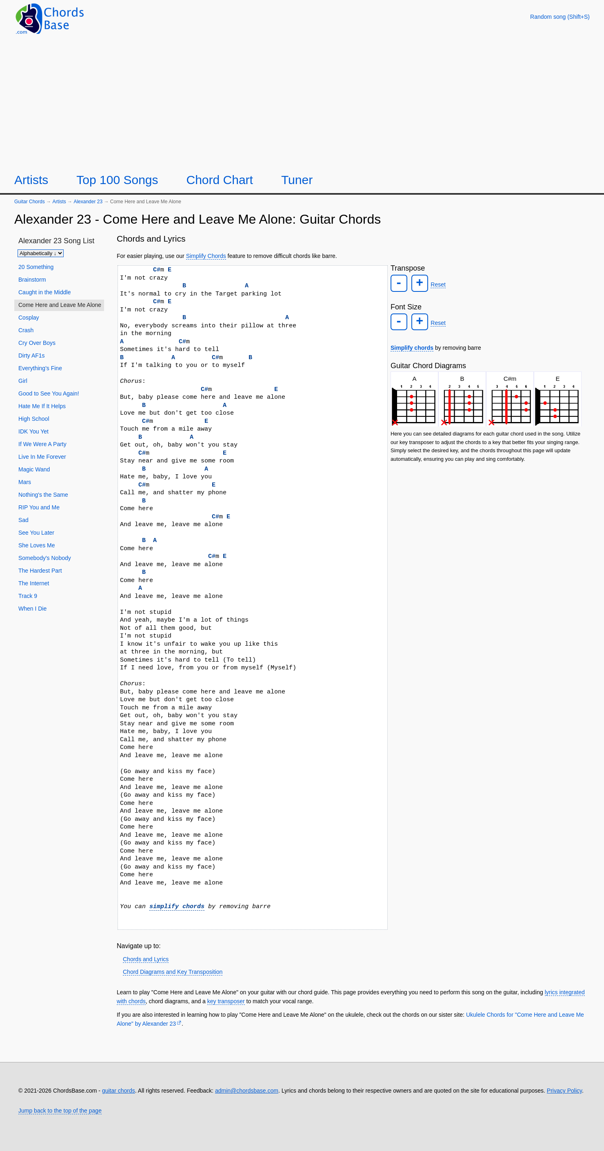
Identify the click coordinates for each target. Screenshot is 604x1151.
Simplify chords (412, 345)
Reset (436, 284)
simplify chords (176, 906)
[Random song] (560, 17)
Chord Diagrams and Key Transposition (172, 972)
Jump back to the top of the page (60, 1110)
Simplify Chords (206, 256)
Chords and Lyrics (146, 959)
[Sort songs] (41, 253)
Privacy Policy (564, 1090)
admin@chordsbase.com (246, 1090)
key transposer (226, 1001)
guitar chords (118, 1090)
